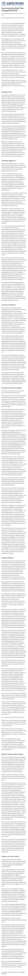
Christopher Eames (8, 18)
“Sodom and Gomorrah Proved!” (10, 850)
